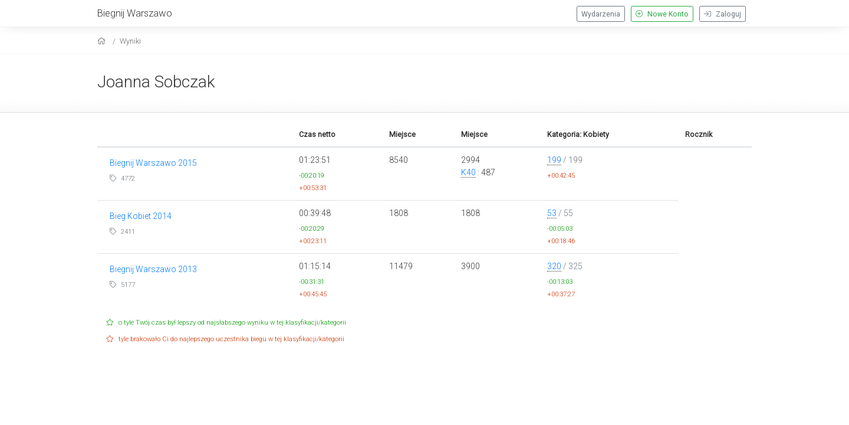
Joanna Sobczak (156, 81)
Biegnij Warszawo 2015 (153, 163)
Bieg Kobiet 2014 (141, 216)
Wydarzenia (600, 14)
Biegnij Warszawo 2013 (153, 269)
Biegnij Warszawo (134, 13)
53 (552, 213)
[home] (102, 41)
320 (554, 266)
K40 (468, 172)
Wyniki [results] (130, 41)
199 (554, 160)
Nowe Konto (662, 14)
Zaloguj (722, 14)
